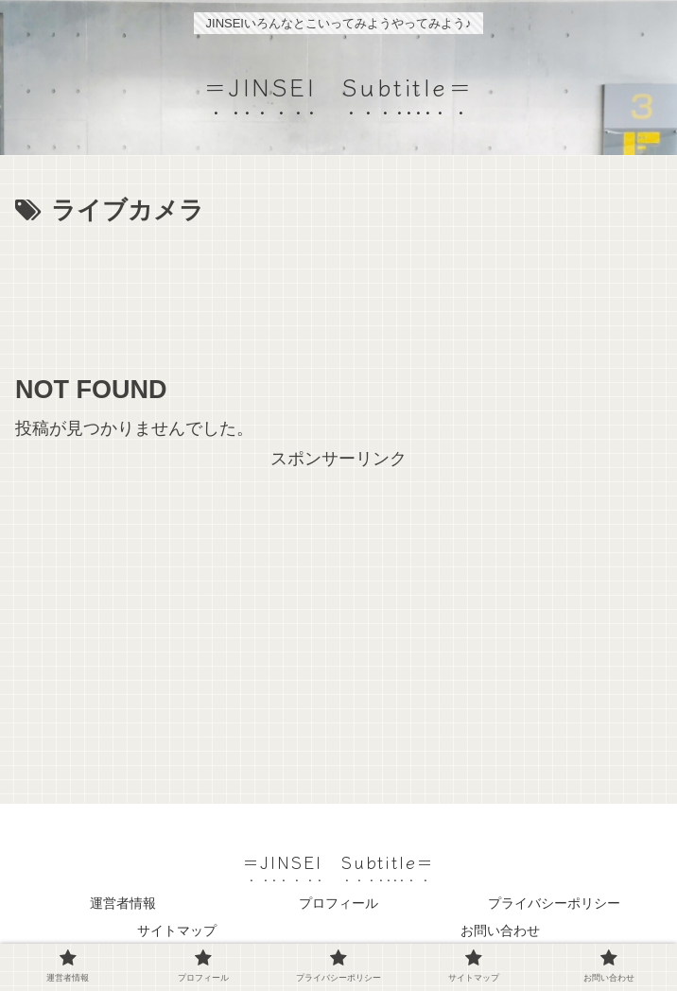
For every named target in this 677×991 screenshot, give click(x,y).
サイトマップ (177, 930)
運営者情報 (123, 903)
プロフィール (338, 903)
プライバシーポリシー (554, 903)
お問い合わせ (500, 930)
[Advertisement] (338, 289)
